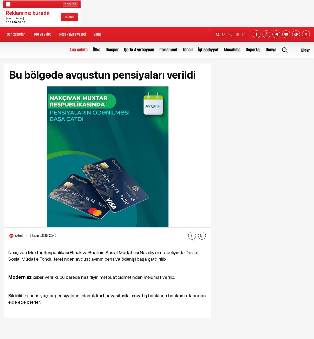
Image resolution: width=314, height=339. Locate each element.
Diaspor (112, 49)
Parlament (168, 49)
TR (237, 34)
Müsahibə (232, 49)
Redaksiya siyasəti (72, 34)
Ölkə (96, 49)
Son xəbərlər (16, 34)
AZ (217, 34)
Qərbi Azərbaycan (139, 49)
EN (223, 34)
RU (230, 34)
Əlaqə (97, 34)
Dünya (271, 49)
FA (243, 34)
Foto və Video (41, 34)
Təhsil (188, 49)
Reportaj (253, 49)
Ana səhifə (78, 49)
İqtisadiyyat (208, 49)
